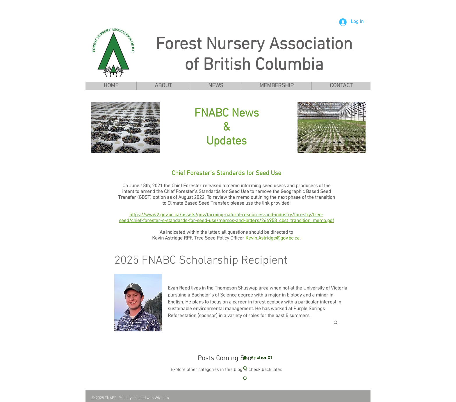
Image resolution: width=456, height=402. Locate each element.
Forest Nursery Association (254, 45)
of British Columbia (254, 65)
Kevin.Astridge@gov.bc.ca (272, 238)
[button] (163, 86)
